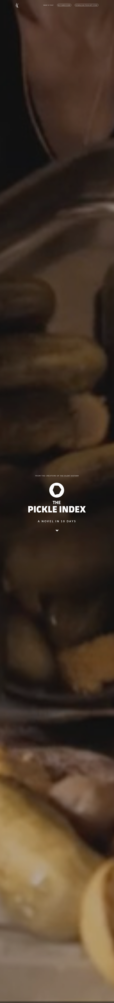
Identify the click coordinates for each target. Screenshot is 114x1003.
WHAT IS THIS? (48, 5)
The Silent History (69, 476)
